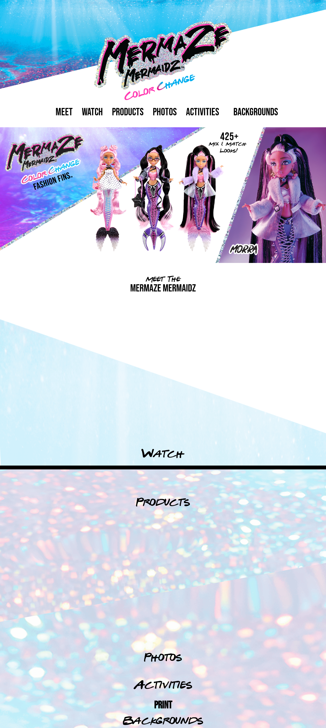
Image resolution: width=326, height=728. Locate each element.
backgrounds (255, 112)
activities (202, 112)
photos (165, 112)
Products (128, 112)
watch (92, 112)
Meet (64, 112)
